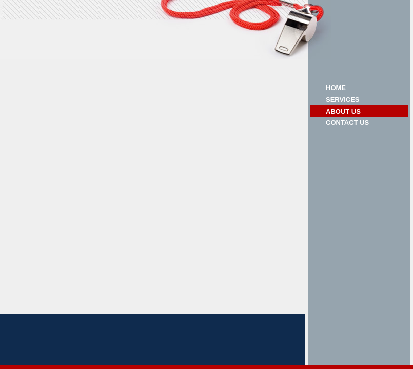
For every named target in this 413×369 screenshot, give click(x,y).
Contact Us (347, 122)
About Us (343, 111)
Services (343, 99)
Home (336, 88)
